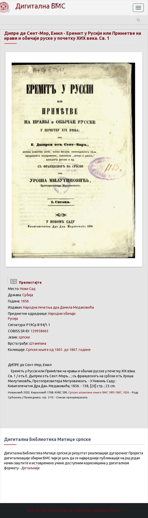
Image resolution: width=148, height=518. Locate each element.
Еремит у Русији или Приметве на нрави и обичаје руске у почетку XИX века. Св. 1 (72, 36)
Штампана (37, 343)
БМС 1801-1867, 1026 (98, 392)
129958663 (39, 331)
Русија (13, 319)
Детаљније (30, 468)
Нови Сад (28, 289)
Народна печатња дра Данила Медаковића (58, 307)
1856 (25, 301)
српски (24, 337)
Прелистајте (25, 282)
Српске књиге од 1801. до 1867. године (58, 350)
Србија (27, 295)
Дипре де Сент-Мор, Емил (33, 33)
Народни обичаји (61, 314)
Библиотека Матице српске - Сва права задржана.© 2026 (74, 511)
